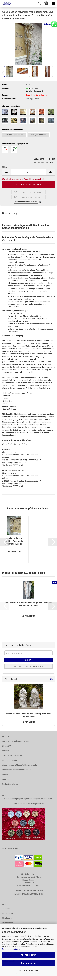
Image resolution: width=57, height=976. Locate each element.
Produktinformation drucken (26, 202)
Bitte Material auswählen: (12, 130)
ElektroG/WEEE (8, 746)
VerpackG (6, 751)
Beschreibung (10, 213)
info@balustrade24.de (32, 894)
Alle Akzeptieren (28, 955)
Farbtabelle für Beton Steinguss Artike (28, 804)
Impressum (6, 779)
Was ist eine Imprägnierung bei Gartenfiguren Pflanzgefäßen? (28, 799)
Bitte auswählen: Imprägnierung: (15, 144)
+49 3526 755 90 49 (33, 890)
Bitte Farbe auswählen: (11, 106)
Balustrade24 (49, 24)
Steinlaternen (7, 918)
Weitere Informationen (28, 970)
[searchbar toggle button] (39, 3)
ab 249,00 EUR (28, 722)
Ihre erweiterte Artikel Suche (28, 666)
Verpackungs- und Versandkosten (15, 741)
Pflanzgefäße (7, 923)
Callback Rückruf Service (12, 755)
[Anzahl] (28, 172)
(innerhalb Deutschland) (34, 91)
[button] (6, 172)
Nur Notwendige (28, 963)
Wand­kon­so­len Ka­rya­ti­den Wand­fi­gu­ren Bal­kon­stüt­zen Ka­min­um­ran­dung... (28, 604)
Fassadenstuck (8, 913)
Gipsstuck (6, 908)
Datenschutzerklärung (11, 949)
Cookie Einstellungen (10, 784)
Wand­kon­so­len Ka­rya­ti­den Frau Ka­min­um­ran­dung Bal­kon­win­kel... (14, 541)
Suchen (28, 660)
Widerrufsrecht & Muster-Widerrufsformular (19, 765)
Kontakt (5, 775)
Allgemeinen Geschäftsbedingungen (16, 770)
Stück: (4, 167)
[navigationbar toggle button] (53, 3)
